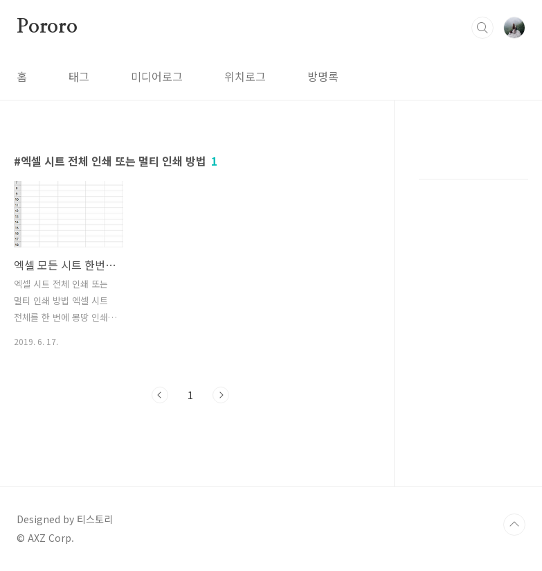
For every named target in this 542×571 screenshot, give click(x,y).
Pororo (47, 27)
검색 (482, 27)
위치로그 (245, 76)
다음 (221, 395)
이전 (160, 395)
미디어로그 (157, 76)
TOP (514, 524)
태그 (79, 76)
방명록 (322, 76)
